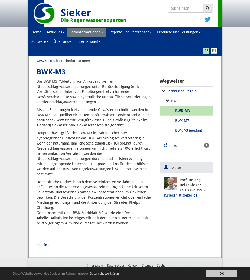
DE (206, 51)
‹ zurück (43, 245)
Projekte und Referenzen (130, 32)
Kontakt (133, 265)
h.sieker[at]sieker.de (181, 195)
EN (214, 51)
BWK (175, 101)
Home (36, 32)
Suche (161, 265)
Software (40, 41)
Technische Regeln (182, 91)
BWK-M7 (182, 120)
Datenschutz (115, 265)
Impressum (95, 265)
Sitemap (147, 265)
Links (186, 145)
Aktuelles (55, 32)
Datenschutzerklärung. (107, 273)
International (88, 41)
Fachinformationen (86, 32)
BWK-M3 (182, 111)
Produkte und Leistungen (179, 32)
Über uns (62, 41)
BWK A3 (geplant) (189, 130)
